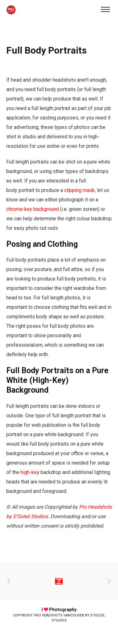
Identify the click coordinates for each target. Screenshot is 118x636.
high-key (29, 472)
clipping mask (79, 190)
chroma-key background (32, 209)
